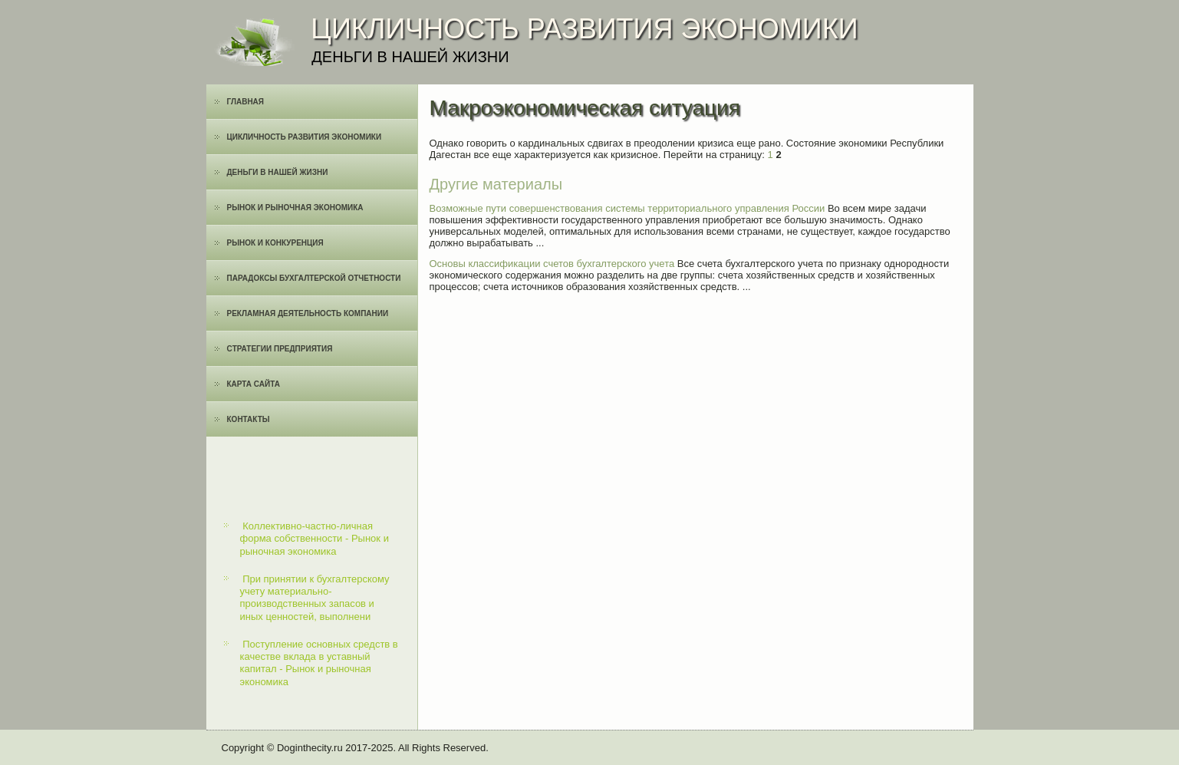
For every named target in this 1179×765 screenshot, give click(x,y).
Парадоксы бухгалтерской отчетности (314, 278)
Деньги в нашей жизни (277, 172)
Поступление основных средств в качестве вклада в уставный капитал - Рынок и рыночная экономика (319, 663)
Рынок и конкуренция (275, 243)
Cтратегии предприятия (280, 349)
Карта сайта (253, 384)
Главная (246, 101)
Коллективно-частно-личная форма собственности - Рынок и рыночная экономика (314, 538)
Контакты (248, 419)
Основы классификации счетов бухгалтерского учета (552, 263)
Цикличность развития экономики (304, 137)
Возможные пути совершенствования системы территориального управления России (627, 208)
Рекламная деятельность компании (308, 313)
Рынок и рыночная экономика (295, 207)
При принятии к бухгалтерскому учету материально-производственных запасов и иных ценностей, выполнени (315, 597)
